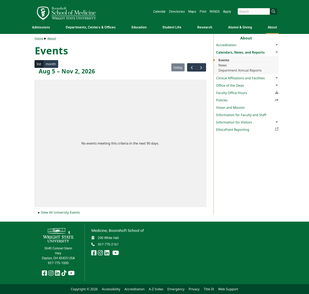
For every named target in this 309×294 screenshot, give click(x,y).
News (223, 65)
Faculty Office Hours (247, 92)
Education (139, 27)
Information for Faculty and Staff (241, 115)
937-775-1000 (58, 263)
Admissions (41, 27)
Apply (227, 11)
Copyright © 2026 (84, 289)
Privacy (194, 289)
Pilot (203, 11)
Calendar (159, 11)
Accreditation (134, 289)
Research (204, 27)
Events (224, 60)
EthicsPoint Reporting (247, 129)
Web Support (228, 289)
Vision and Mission (230, 107)
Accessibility (111, 289)
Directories (177, 11)
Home (39, 38)
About (272, 27)
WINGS (215, 11)
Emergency (176, 289)
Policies (247, 100)
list (39, 64)
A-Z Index (156, 289)
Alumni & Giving (240, 27)
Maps (192, 11)
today (178, 67)
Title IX (209, 289)
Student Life (171, 27)
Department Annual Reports (240, 70)
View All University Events (60, 212)
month (51, 64)
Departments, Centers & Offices (91, 27)
